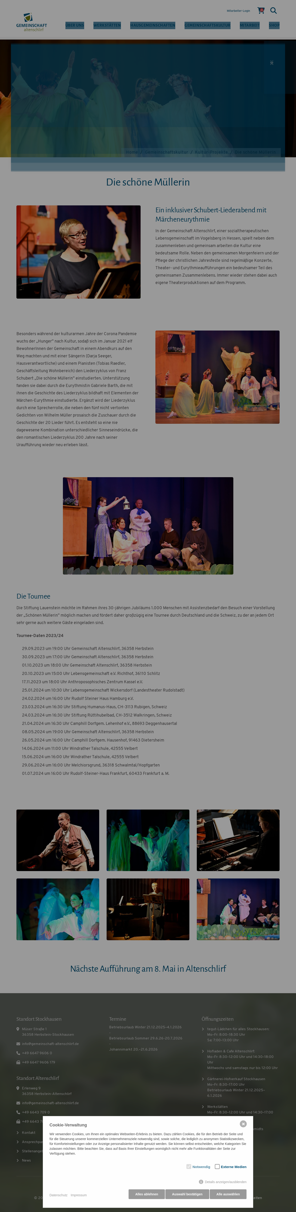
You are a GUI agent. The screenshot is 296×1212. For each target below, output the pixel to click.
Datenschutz (58, 1196)
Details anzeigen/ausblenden (226, 1184)
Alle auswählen (228, 1196)
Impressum (79, 1196)
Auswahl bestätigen (186, 1196)
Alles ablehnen (144, 1196)
